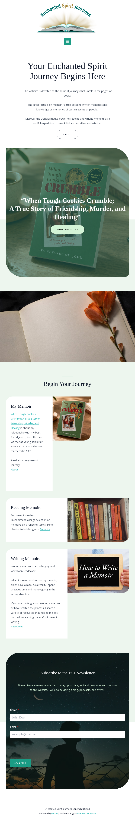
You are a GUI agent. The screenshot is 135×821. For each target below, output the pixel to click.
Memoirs (45, 529)
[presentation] (36, 748)
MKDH (54, 813)
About (14, 469)
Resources (17, 626)
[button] (68, 229)
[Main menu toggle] (67, 41)
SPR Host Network (86, 813)
